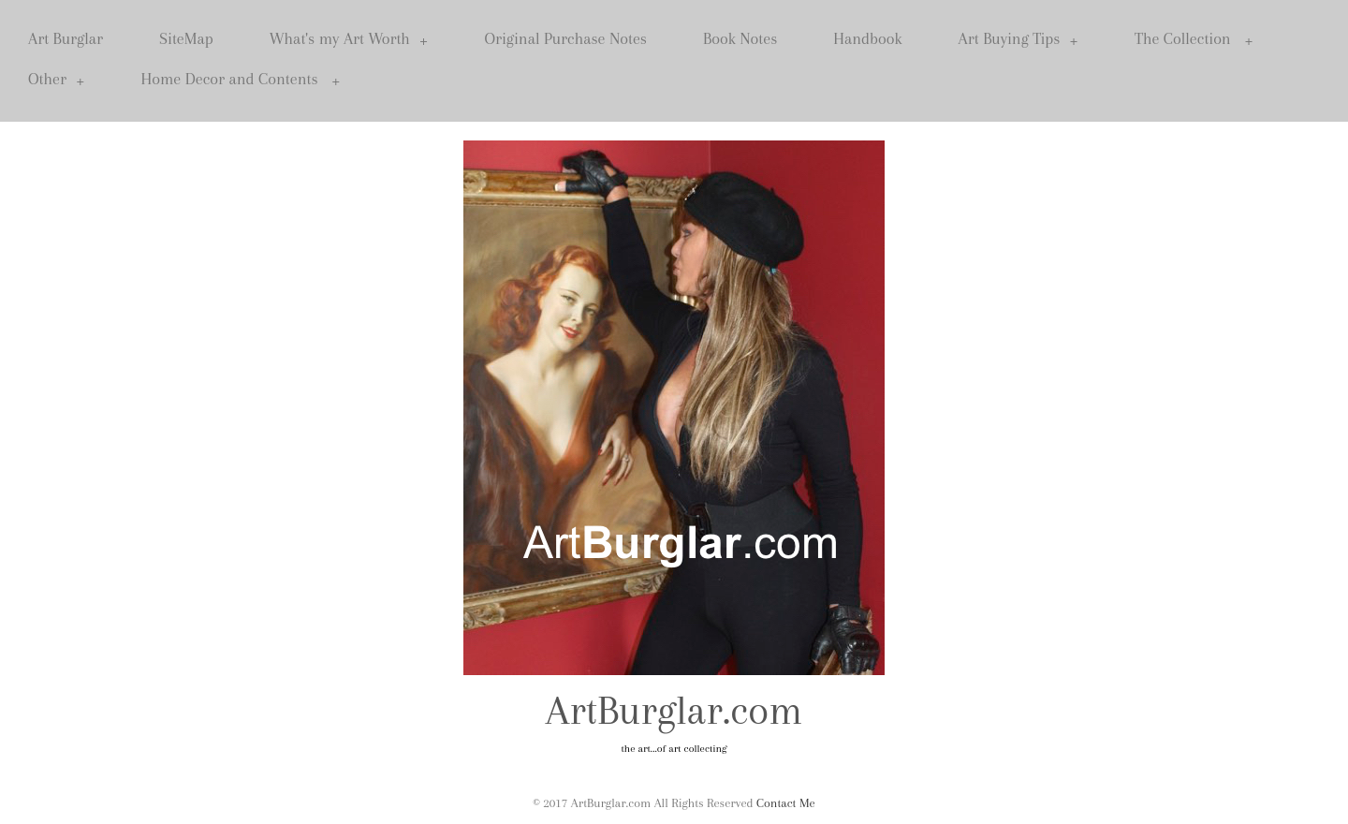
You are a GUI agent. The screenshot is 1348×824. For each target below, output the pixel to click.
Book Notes (740, 38)
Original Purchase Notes (565, 38)
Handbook (867, 38)
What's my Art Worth (349, 39)
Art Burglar (65, 38)
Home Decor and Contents (241, 79)
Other (56, 79)
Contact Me (785, 803)
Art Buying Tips (1018, 39)
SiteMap (186, 38)
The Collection (1194, 39)
